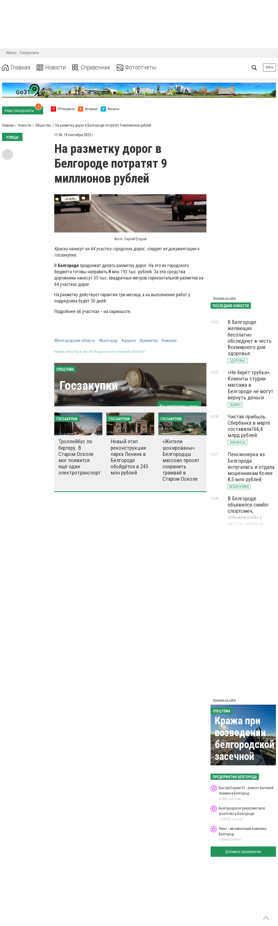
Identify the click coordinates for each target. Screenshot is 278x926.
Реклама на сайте (224, 298)
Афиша (11, 53)
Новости (51, 67)
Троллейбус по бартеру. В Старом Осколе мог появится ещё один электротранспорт (79, 457)
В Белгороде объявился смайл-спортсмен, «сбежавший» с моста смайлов (248, 511)
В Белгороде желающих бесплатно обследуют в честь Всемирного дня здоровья (250, 337)
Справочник (91, 67)
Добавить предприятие (243, 852)
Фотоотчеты (136, 67)
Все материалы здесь (179, 406)
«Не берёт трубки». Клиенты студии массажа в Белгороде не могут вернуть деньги (250, 385)
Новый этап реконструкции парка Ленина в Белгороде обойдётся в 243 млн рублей (129, 457)
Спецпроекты (29, 53)
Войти (269, 67)
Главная (16, 67)
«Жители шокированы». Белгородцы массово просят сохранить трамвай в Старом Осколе (181, 460)
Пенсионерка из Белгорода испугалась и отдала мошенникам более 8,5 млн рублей (251, 467)
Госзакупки (88, 385)
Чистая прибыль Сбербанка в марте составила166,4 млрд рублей (249, 426)
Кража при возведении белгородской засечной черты (244, 744)
